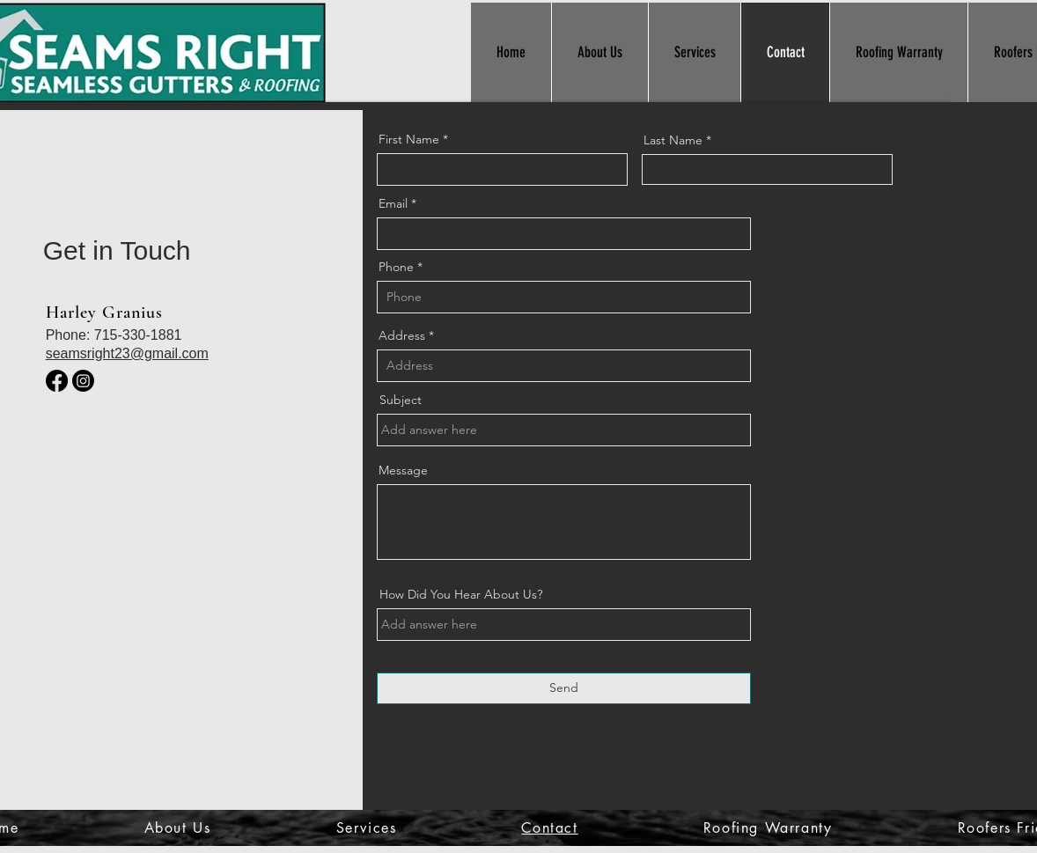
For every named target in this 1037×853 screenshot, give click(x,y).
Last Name (673, 140)
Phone (396, 267)
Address (402, 335)
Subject (400, 399)
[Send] (564, 688)
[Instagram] (83, 381)
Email (393, 203)
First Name (409, 139)
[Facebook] (57, 381)
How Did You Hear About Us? (460, 594)
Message (403, 470)
